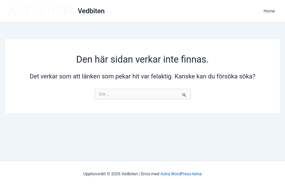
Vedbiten (91, 11)
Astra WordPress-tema (181, 173)
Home (270, 11)
